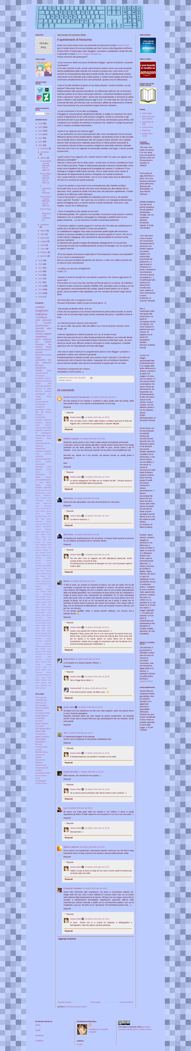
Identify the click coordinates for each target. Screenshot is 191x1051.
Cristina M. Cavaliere (73, 888)
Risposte (69, 412)
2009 (40, 297)
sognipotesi (41, 336)
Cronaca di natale (43, 389)
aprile (42, 245)
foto (49, 344)
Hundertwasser (46, 581)
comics (40, 307)
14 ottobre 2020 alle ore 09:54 (97, 417)
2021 (40, 142)
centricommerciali (41, 402)
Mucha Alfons (46, 623)
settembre (44, 225)
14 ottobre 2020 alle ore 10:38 (92, 439)
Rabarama (47, 643)
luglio (42, 234)
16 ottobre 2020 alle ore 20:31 (90, 707)
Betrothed (39, 467)
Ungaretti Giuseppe (41, 675)
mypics (38, 357)
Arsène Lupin (39, 490)
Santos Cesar (46, 649)
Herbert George (40, 573)
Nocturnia (39, 711)
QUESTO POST (146, 681)
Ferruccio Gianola (42, 708)
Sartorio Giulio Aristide (43, 651)
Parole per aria (40, 703)
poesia (48, 355)
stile (37, 363)
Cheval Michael (46, 532)
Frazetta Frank (43, 563)
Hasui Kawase (46, 571)
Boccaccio (38, 521)
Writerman (39, 344)
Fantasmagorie (40, 781)
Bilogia (37, 493)
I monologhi (40, 718)
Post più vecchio (126, 1002)
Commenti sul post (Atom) (76, 1007)
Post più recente (64, 1002)
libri (36, 342)
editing (48, 485)
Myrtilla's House (41, 752)
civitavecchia (47, 503)
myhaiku (38, 370)
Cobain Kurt (46, 537)
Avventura (48, 490)
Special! (48, 423)
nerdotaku (39, 451)
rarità (37, 454)
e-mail (79, 1044)
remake (43, 508)
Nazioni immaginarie (43, 495)
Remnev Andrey (40, 646)
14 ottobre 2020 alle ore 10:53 (97, 477)
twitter (37, 1025)
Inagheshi (41, 310)
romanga (42, 688)
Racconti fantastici (43, 391)
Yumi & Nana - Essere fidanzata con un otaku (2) (45, 178)
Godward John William (43, 565)
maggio (43, 241)
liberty (49, 370)
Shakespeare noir (43, 394)
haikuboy (41, 314)
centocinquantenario (42, 443)
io (36, 323)
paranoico (47, 430)
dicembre (44, 148)
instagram (39, 1041)
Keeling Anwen (46, 597)
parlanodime (40, 360)
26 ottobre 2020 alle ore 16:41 (97, 919)
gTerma (48, 342)
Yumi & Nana (147, 127)
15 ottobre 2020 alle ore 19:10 (82, 581)
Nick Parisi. (69, 498)
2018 (40, 264)
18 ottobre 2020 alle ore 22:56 (97, 828)
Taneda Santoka (43, 664)
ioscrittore (39, 420)
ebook (48, 347)
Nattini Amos (40, 630)
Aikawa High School (43, 436)
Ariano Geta (75, 417)
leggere (47, 333)
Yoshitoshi (43, 685)
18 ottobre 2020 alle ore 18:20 (80, 808)
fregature (38, 487)
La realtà (48, 493)
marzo (43, 249)
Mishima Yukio (40, 620)
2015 (40, 275)
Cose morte (39, 726)
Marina (67, 581)
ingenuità (38, 430)
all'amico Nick (123, 45)
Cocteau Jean (40, 539)
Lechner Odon (46, 602)
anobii (37, 1030)
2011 (40, 289)
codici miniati (46, 428)
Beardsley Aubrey (41, 516)
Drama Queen (40, 739)
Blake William (46, 519)
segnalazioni (40, 368)
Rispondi (67, 407)
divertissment (42, 325)
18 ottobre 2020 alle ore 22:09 (92, 847)
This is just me (40, 697)
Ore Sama (39, 721)
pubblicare (47, 339)
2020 (40, 145)
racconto (39, 328)
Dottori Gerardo (40, 547)
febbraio (44, 252)
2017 (40, 268)
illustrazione (40, 355)
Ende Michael (40, 552)
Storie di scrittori (41, 498)
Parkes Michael (40, 636)
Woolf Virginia (40, 682)
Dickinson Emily (45, 545)
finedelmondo (40, 449)
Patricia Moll (69, 659)
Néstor (49, 630)
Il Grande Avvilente (42, 713)
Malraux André (46, 610)
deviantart (39, 1035)
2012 (40, 286)
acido (37, 425)
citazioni (38, 347)
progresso (47, 451)
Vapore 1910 (43, 383)
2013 (40, 282)
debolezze (39, 446)
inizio (37, 688)
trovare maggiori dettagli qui (88, 54)
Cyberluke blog (41, 700)
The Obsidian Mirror (43, 729)
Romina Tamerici (41, 724)
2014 (40, 278)
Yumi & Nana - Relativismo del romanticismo (45, 214)
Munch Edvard (40, 625)
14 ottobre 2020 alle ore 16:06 (86, 498)
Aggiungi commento (67, 939)
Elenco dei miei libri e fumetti (148, 117)
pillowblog (47, 487)
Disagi (43, 493)
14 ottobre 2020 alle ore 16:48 (97, 555)
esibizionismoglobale (43, 386)
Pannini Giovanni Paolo (43, 633)
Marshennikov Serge (43, 612)
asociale (48, 425)
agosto (43, 231)
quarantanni (39, 410)
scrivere (47, 323)
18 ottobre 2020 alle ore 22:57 (97, 867)
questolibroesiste (41, 373)
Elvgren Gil (47, 550)
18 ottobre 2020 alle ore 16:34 (97, 789)
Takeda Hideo (46, 662)
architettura (39, 378)
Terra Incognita (41, 705)
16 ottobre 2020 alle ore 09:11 (97, 627)
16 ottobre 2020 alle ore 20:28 (97, 677)
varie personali (43, 320)
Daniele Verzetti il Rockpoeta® (77, 397)
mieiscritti (39, 350)
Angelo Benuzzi (41, 716)
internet (68, 380)
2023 (40, 134)
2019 (40, 260)
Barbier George (45, 511)
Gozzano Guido (41, 568)
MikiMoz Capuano (71, 439)
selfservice (39, 456)
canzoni (38, 428)
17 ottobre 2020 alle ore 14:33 (80, 733)
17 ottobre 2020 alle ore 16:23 (97, 753)
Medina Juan (40, 615)
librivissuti (39, 365)
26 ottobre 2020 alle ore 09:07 (95, 888)
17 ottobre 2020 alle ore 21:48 (91, 772)
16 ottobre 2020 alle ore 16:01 (87, 659)
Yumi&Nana (41, 317)
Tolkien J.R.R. (46, 669)
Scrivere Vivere (41, 783)
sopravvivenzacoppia (43, 459)
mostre (37, 508)
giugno (43, 238)
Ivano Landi (40, 731)
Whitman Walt (46, 680)
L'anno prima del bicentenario (43, 471)
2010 (40, 293)
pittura (38, 339)
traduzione (47, 363)
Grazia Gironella (71, 772)
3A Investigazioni (43, 433)
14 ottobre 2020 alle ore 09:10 (103, 397)
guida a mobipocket (43, 506)
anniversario (40, 376)
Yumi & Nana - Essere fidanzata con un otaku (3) (45, 165)
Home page (95, 1002)
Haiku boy (146, 130)
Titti (65, 733)
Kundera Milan (40, 599)
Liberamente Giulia (42, 773)
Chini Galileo (40, 534)
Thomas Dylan (41, 667)
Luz (65, 808)
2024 (40, 131)
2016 (40, 271)
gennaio (44, 256)
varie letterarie (43, 329)
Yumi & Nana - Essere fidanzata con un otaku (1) (45, 200)
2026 (40, 123)
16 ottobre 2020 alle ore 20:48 (94, 688)
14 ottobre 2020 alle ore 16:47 (97, 516)
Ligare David (40, 604)
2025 (40, 127)
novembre (44, 152)
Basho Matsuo (43, 513)
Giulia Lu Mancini (71, 847)
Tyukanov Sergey (43, 672)
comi (49, 685)
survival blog (46, 381)
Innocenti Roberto (41, 584)
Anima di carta (40, 765)
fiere (49, 360)
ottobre (43, 158)
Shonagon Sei (40, 654)
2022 (40, 138)
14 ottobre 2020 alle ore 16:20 (86, 534)
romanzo (48, 454)
